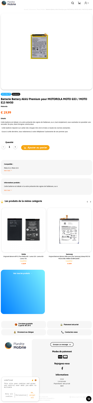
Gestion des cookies (41, 400)
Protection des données (43, 398)
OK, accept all (32, 395)
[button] (37, 147)
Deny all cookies (9, 395)
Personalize (21, 395)
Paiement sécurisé (62, 383)
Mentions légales (40, 397)
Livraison (62, 381)
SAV (62, 386)
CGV (62, 379)
